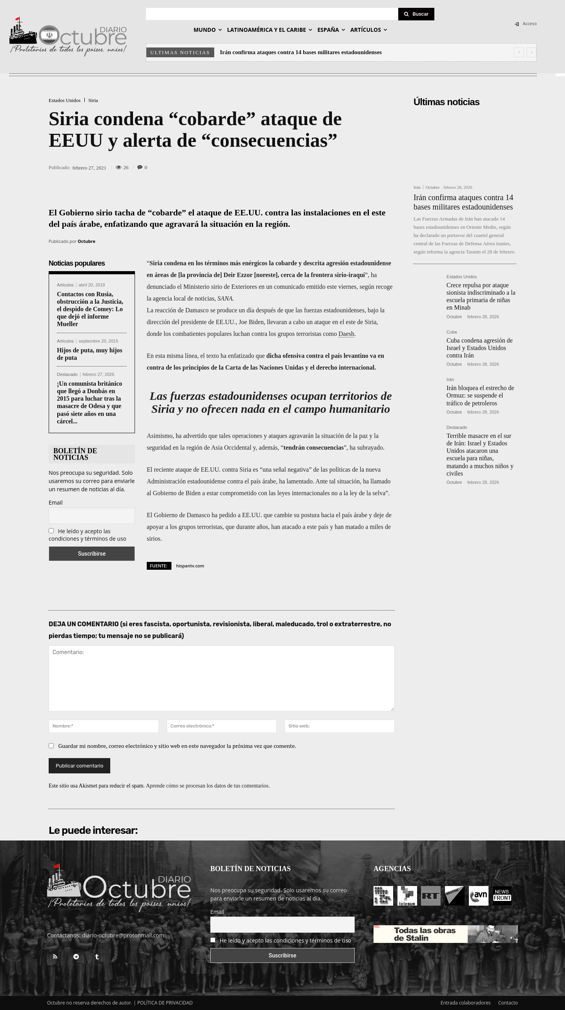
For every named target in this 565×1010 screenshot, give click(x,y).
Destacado (67, 374)
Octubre (86, 241)
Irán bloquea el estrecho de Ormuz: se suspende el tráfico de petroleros (480, 395)
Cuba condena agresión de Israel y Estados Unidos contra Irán (479, 348)
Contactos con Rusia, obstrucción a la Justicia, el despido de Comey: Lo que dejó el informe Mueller (90, 309)
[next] (531, 52)
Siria (93, 100)
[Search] (416, 14)
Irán (417, 187)
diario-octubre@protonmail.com (123, 935)
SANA (224, 298)
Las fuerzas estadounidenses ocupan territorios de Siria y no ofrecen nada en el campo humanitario (270, 402)
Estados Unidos (64, 100)
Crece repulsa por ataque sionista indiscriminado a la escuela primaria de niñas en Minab (481, 296)
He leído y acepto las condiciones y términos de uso (87, 534)
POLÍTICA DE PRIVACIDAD (165, 1002)
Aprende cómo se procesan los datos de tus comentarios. (208, 786)
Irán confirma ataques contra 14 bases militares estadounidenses (301, 52)
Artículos (65, 285)
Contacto (508, 1002)
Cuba (452, 332)
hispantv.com (190, 566)
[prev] (519, 52)
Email (56, 502)
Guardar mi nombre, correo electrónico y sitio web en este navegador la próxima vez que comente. (177, 745)
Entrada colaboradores (466, 1002)
